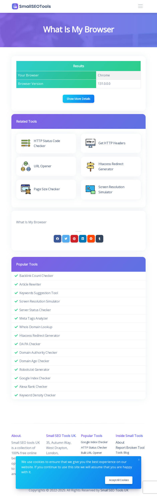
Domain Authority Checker (38, 352)
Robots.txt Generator (34, 369)
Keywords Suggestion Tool (38, 293)
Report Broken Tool (130, 447)
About (120, 442)
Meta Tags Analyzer (33, 318)
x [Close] (139, 459)
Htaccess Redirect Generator (39, 335)
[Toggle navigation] (140, 6)
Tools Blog (122, 452)
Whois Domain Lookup (35, 327)
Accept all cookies (119, 480)
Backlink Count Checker (36, 276)
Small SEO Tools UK (114, 490)
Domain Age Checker (34, 361)
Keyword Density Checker (37, 395)
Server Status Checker (35, 310)
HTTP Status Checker (94, 447)
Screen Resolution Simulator (39, 301)
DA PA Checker (30, 344)
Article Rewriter (30, 284)
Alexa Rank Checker (33, 386)
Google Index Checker (35, 378)
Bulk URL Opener (91, 453)
